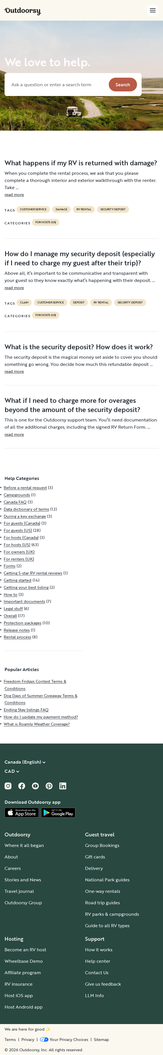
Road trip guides (102, 902)
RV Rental (84, 209)
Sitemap (101, 1039)
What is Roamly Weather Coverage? (37, 724)
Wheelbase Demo (24, 961)
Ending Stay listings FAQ (26, 710)
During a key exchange (25, 516)
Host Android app (24, 1006)
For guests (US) (18, 530)
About (11, 856)
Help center (97, 961)
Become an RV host (25, 949)
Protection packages (22, 623)
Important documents (24, 601)
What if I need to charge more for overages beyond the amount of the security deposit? (72, 404)
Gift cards (95, 856)
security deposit (113, 209)
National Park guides (107, 879)
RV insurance (19, 984)
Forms (9, 566)
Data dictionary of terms (26, 509)
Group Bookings (102, 845)
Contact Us (96, 972)
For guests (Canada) (22, 523)
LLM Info (94, 995)
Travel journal (19, 891)
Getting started (17, 580)
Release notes (17, 630)
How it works (98, 949)
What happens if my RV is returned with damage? (81, 163)
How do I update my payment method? (41, 717)
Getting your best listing (26, 587)
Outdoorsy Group (23, 902)
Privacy (27, 1039)
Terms (10, 1039)
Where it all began (24, 845)
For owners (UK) (19, 552)
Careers (13, 868)
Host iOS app (19, 995)
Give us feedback (103, 984)
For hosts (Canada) (21, 537)
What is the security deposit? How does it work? (79, 347)
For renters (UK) (19, 559)
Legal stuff (13, 608)
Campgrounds (17, 495)
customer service (33, 209)
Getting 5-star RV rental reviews (33, 573)
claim (24, 302)
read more (14, 194)
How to (10, 594)
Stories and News (23, 879)
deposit (78, 302)
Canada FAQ (15, 502)
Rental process (17, 637)
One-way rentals (102, 891)
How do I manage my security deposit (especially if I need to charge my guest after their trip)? (80, 258)
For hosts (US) (45, 222)
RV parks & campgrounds (112, 914)
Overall (10, 616)
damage (61, 209)
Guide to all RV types (107, 925)
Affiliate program (23, 972)
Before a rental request (25, 488)
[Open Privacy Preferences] (64, 1039)
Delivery (94, 868)
